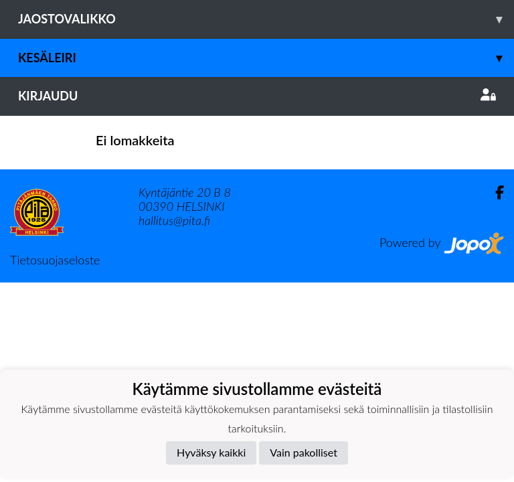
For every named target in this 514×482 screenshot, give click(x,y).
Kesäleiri (266, 58)
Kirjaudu (257, 95)
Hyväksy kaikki (211, 452)
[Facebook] (494, 192)
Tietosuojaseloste (55, 259)
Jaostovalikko (266, 19)
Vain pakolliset (303, 452)
